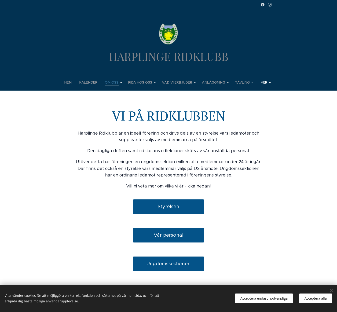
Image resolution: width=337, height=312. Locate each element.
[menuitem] (72, 82)
